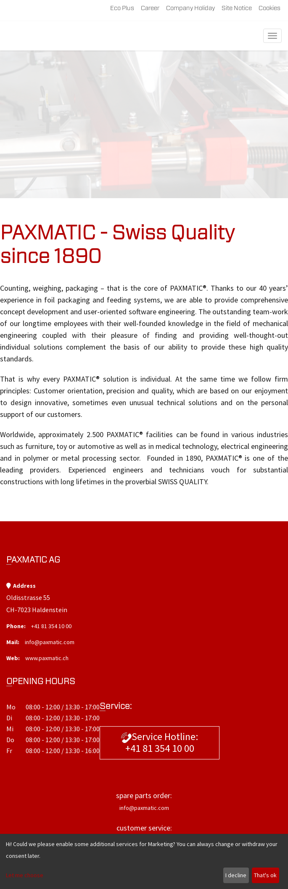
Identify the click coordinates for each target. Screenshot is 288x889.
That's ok (265, 875)
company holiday (190, 8)
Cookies (269, 8)
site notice (237, 8)
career (150, 8)
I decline (235, 875)
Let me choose (24, 875)
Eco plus (122, 8)
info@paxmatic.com (49, 642)
